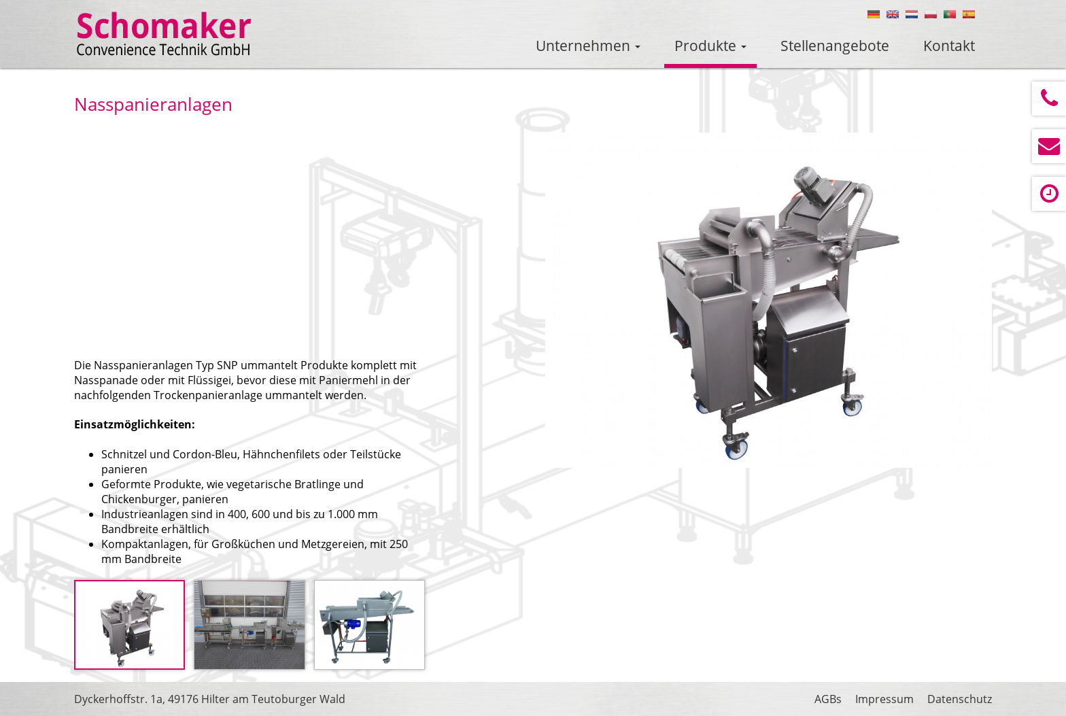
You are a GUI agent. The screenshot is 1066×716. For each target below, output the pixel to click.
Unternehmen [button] (588, 45)
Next (960, 303)
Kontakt (949, 45)
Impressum (884, 699)
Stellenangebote (834, 45)
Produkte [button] (710, 45)
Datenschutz (959, 699)
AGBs (828, 699)
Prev (577, 303)
